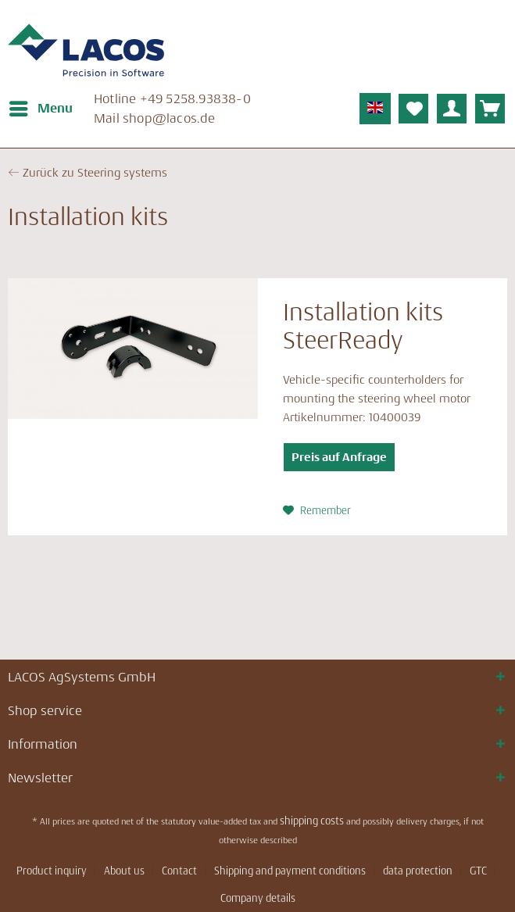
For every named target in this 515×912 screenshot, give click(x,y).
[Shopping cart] (490, 108)
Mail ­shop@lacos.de (155, 118)
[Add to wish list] (317, 510)
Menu (41, 106)
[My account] (451, 108)
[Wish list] (413, 108)
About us (124, 870)
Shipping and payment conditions (290, 870)
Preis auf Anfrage (339, 456)
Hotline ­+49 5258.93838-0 (172, 98)
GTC (478, 870)
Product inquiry (51, 870)
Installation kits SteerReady (363, 326)
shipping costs (312, 820)
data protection (417, 870)
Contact (179, 870)
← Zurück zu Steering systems (87, 172)
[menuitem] (40, 108)
